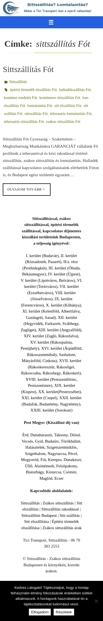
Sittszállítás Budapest (39, 515)
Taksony (61, 435)
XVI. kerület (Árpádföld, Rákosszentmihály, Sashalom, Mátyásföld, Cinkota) (52, 354)
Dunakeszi (72, 459)
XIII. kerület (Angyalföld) (59, 330)
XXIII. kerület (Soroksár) (51, 410)
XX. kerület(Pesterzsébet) (59, 392)
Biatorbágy (35, 472)
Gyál (39, 441)
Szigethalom (35, 453)
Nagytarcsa (57, 453)
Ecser (58, 478)
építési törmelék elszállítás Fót (33, 90)
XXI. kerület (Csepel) (39, 398)
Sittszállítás (18, 82)
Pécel (72, 453)
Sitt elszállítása (36, 521)
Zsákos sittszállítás (58, 503)
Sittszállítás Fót (28, 69)
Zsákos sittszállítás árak (61, 528)
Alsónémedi (44, 466)
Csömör (69, 472)
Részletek (64, 612)
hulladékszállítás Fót (75, 90)
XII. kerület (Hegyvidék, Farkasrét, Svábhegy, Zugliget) (50, 323)
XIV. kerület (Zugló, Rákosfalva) (51, 336)
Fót (43, 459)
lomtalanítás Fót (39, 106)
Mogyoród (29, 459)
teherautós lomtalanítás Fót (71, 114)
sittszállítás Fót (36, 114)
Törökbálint (70, 441)
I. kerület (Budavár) (42, 255)
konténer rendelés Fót (20, 98)
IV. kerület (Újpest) (64, 274)
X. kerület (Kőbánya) (63, 305)
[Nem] (96, 601)
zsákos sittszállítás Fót (63, 122)
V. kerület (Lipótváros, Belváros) (48, 280)
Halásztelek (34, 447)
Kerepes (55, 459)
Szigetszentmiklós (62, 447)
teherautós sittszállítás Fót (24, 122)
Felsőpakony (66, 466)
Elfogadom (40, 612)
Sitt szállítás (70, 515)
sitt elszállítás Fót (67, 106)
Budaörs (52, 441)
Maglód (46, 478)
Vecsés (27, 441)
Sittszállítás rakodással (60, 509)
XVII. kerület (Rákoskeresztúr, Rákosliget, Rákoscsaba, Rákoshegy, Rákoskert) (51, 366)
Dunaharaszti (41, 435)
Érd (25, 435)
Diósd (75, 435)
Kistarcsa (53, 472)
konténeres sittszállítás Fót (59, 98)
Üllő (28, 466)
